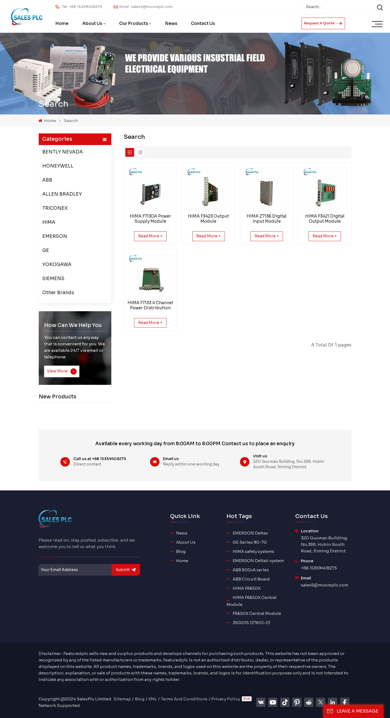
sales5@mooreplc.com (324, 585)
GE (45, 250)
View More (62, 371)
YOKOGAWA (57, 264)
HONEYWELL (57, 166)
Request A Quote (323, 23)
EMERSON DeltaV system (258, 560)
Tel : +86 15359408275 (82, 7)
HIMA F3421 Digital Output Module (324, 219)
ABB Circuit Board (251, 579)
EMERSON (54, 236)
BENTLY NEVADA (62, 152)
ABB (47, 180)
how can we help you (73, 325)
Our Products (133, 23)
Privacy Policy (225, 698)
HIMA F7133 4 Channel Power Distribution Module (150, 305)
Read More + (150, 236)
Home (62, 23)
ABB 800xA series (251, 569)
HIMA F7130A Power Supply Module (150, 219)
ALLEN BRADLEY (62, 194)
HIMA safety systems (253, 551)
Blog (181, 551)
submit (126, 570)
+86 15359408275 (319, 568)
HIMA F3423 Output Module (208, 219)
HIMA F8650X (247, 588)
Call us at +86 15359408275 (99, 459)
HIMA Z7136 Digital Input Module (267, 219)
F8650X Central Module (257, 613)
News (171, 23)
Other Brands (58, 293)
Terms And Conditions (184, 698)
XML (152, 698)
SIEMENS (53, 278)
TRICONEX (55, 208)
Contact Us (203, 23)
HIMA (48, 222)
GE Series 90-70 (250, 542)
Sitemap (122, 698)
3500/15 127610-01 (251, 622)
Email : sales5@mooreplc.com (146, 7)
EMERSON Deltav (250, 533)
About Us (92, 23)
